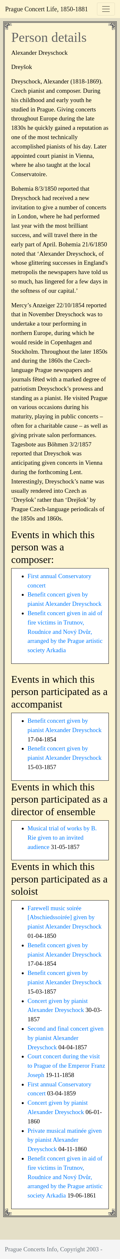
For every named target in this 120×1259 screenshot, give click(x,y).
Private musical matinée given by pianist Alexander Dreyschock (65, 1140)
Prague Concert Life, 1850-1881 (46, 9)
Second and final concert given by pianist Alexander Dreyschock (66, 1038)
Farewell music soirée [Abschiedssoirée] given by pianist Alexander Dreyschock (64, 917)
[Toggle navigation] (106, 9)
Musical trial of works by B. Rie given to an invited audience (62, 837)
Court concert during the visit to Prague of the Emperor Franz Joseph (66, 1065)
